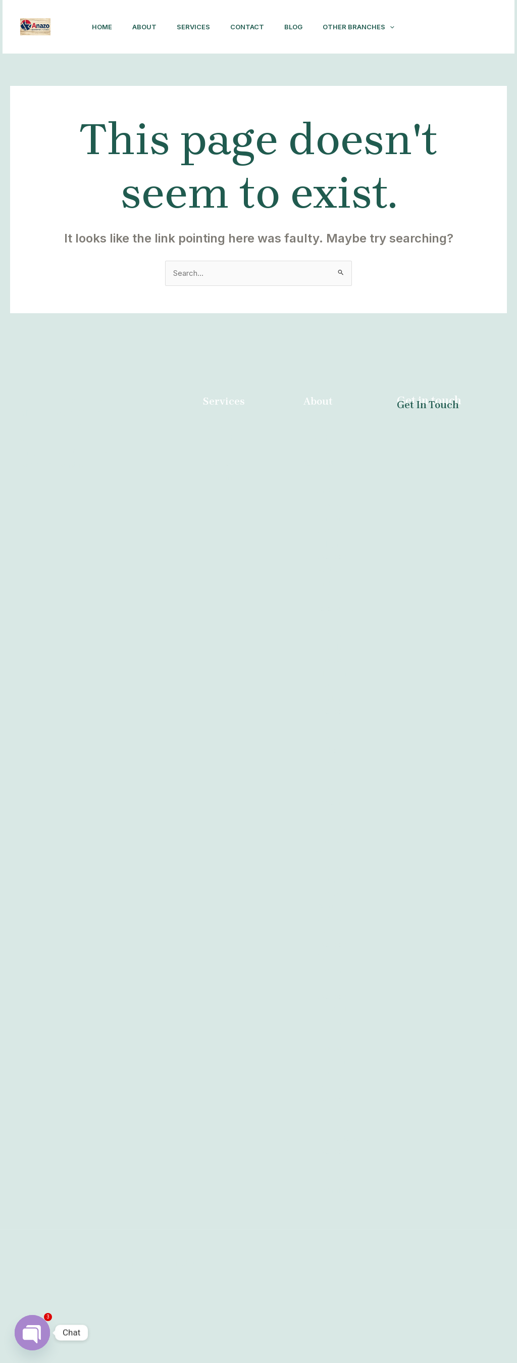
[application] (149, 79)
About (139, 26)
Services (192, 26)
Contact (250, 26)
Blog (300, 26)
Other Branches (118, 79)
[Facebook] (436, 60)
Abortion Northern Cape (331, 622)
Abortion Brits (340, 673)
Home (93, 26)
